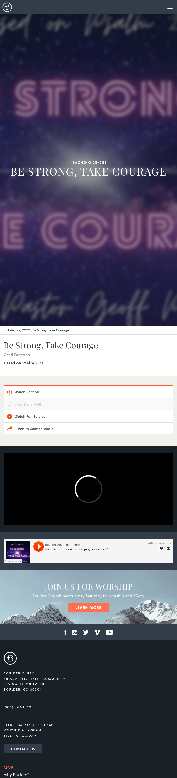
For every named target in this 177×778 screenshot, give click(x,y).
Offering (11, 706)
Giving (10, 699)
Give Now (13, 732)
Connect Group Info (24, 614)
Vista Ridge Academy (23, 669)
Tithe (8, 715)
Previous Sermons (20, 641)
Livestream (13, 633)
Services (12, 626)
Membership (15, 584)
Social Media (15, 593)
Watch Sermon (26, 150)
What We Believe (19, 559)
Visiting (10, 576)
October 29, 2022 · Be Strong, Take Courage (36, 88)
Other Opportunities (22, 724)
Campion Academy (21, 687)
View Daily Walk (28, 162)
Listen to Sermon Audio (33, 187)
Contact (12, 756)
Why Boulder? (16, 533)
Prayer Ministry (17, 661)
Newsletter (14, 745)
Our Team (12, 541)
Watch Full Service (29, 174)
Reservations (15, 602)
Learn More (88, 365)
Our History (14, 567)
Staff (8, 550)
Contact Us (23, 507)
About (9, 526)
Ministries (14, 654)
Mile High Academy (21, 678)
